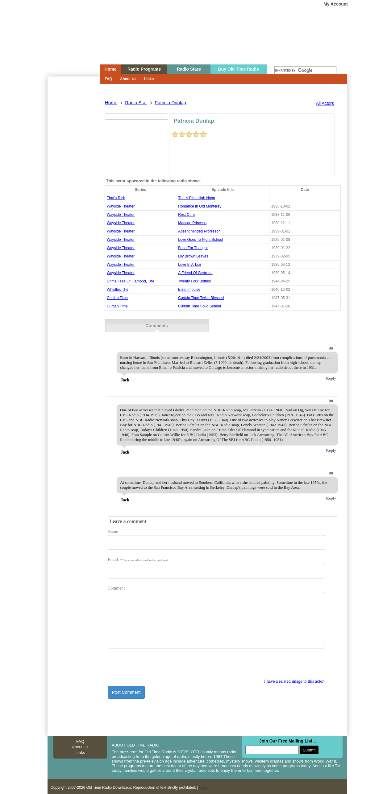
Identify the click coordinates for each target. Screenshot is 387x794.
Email (138, 555)
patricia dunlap (170, 102)
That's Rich (116, 198)
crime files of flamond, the (130, 281)
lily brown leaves (193, 256)
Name (113, 527)
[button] (331, 345)
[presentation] (155, 663)
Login (203, 784)
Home (69, 44)
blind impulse (189, 289)
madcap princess (192, 223)
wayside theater (121, 206)
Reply (331, 374)
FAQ (108, 79)
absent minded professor (199, 231)
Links (149, 79)
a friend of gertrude (195, 273)
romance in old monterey (199, 206)
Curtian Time (117, 298)
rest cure (186, 214)
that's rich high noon (196, 198)
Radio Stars (189, 69)
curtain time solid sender (199, 306)
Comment (116, 584)
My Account (335, 4)
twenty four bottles (194, 281)
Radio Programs (144, 69)
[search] (305, 70)
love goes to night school (200, 239)
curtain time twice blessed (201, 298)
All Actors (325, 103)
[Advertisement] (73, 187)
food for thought (193, 248)
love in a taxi (189, 264)
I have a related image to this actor (294, 677)
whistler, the (117, 289)
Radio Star (136, 102)
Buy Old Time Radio (238, 69)
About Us (128, 79)
